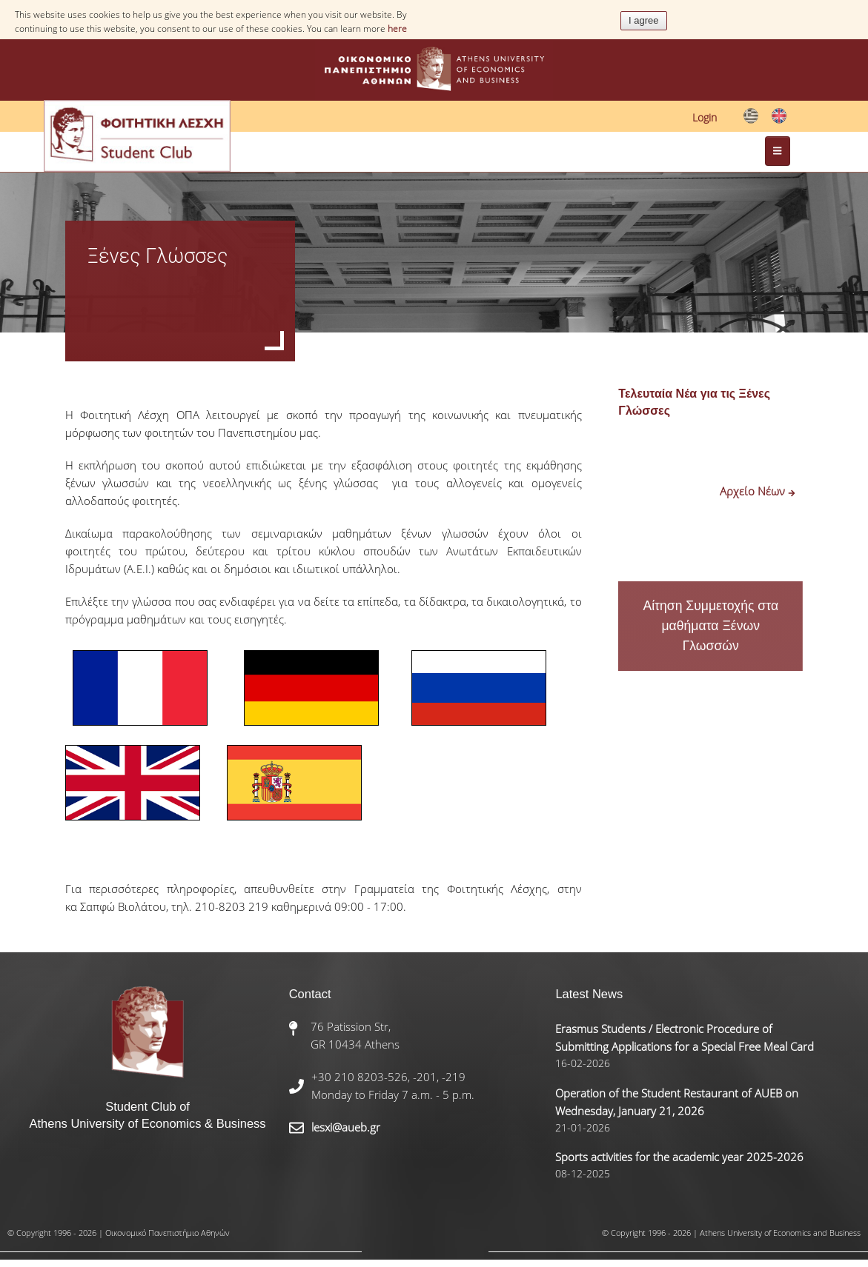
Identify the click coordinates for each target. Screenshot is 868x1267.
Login (704, 117)
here (397, 28)
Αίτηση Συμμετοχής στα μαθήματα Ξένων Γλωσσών (710, 625)
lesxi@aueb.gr (345, 1127)
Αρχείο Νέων (757, 491)
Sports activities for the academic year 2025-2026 (679, 1156)
